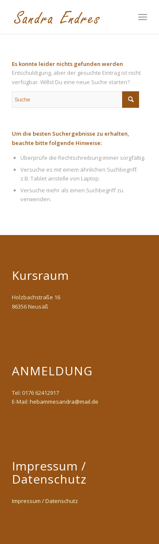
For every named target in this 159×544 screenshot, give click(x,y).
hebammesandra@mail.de (64, 401)
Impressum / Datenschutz (45, 501)
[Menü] (142, 17)
